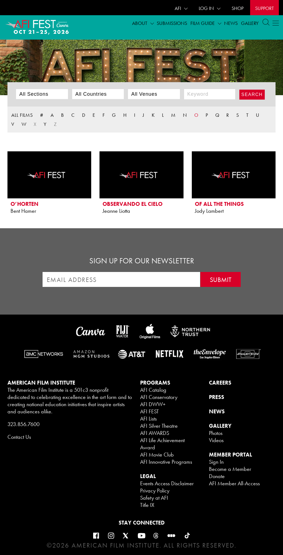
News (231, 23)
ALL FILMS (22, 115)
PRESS (216, 397)
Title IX (147, 505)
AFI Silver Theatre (159, 425)
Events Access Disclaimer (167, 483)
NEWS (217, 411)
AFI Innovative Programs (166, 461)
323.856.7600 (23, 424)
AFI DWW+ (153, 404)
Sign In (216, 461)
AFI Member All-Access (234, 483)
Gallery (250, 23)
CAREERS (220, 382)
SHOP (237, 8)
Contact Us (19, 436)
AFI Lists (148, 418)
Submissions (172, 23)
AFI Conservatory (158, 397)
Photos (215, 433)
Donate (217, 476)
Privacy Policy (154, 490)
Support (264, 8)
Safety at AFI (154, 497)
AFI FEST (149, 411)
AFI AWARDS (154, 433)
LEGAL (148, 476)
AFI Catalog (153, 389)
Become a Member (230, 469)
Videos (216, 440)
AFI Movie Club (157, 454)
